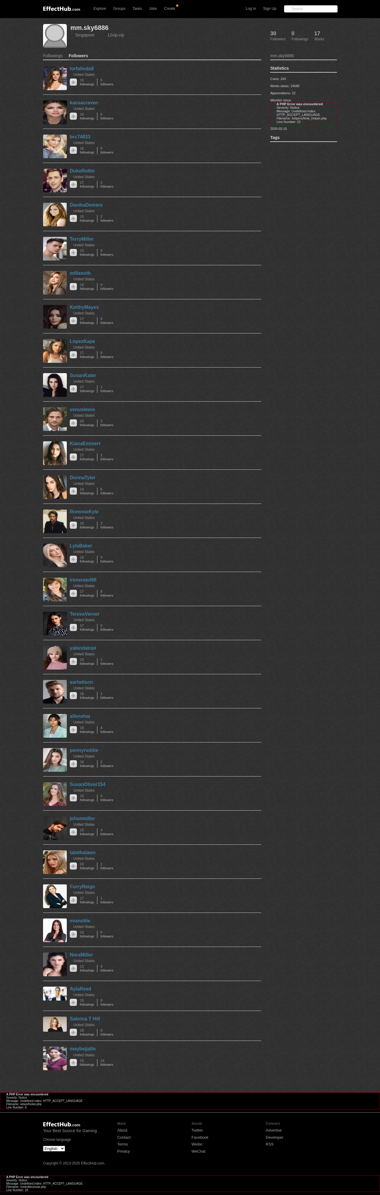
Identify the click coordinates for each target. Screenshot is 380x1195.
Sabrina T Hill (85, 1018)
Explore (100, 9)
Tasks (137, 9)
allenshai (80, 716)
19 (87, 661)
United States (84, 75)
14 (87, 491)
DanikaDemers (86, 204)
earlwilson (81, 682)
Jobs (153, 9)
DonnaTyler (83, 477)
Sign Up (269, 9)
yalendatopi (83, 648)
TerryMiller (82, 239)
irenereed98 (83, 579)
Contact (124, 1137)
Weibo (196, 1144)
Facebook (199, 1137)
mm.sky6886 (89, 27)
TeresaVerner (84, 613)
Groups (119, 9)
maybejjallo (83, 1048)
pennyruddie (84, 750)
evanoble (80, 920)
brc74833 (80, 136)
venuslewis (82, 409)
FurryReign (82, 886)
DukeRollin (82, 170)
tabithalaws (83, 852)
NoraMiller (81, 954)
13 (87, 968)
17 (87, 184)
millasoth (80, 273)
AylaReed (80, 988)
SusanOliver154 (87, 784)
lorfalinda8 (82, 68)
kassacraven (84, 102)
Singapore (85, 35)
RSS (270, 1144)
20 (87, 423)
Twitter (197, 1130)
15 (87, 82)
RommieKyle (84, 511)
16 (87, 116)
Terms (122, 1144)
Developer (274, 1137)
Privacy (123, 1151)
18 (87, 934)
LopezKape (82, 341)
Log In (251, 9)
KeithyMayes (84, 307)
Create (169, 9)
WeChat (198, 1151)
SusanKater (83, 375)
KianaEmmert (85, 443)
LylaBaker (81, 545)
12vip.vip (115, 35)
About (122, 1130)
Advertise (274, 1130)
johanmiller (82, 818)
